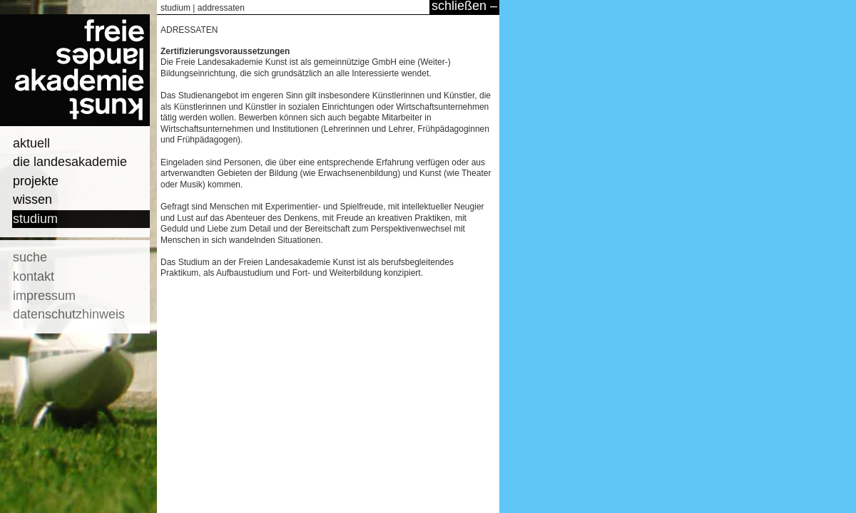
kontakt (33, 276)
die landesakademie (70, 162)
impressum (44, 296)
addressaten (221, 8)
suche (30, 257)
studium (35, 219)
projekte (35, 181)
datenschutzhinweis (69, 314)
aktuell (31, 143)
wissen (32, 199)
